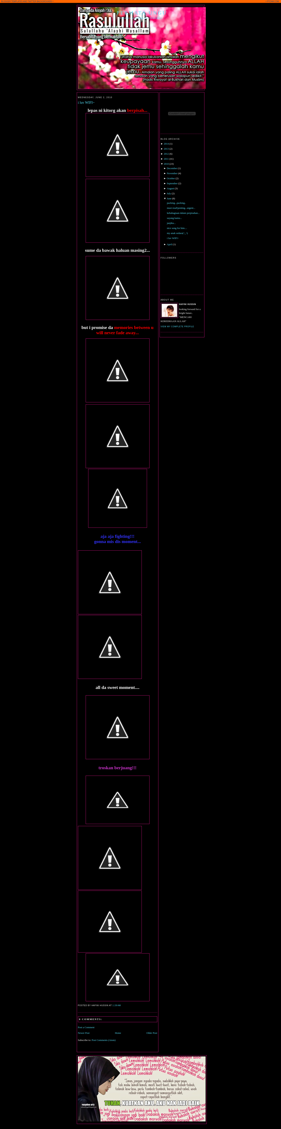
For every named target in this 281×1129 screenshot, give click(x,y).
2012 (166, 153)
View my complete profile (177, 327)
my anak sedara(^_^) (177, 233)
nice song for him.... (177, 228)
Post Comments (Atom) (104, 1040)
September (172, 183)
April (169, 244)
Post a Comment (86, 1027)
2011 (166, 158)
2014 (166, 143)
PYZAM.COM (273, 1)
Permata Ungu (142, 13)
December (172, 168)
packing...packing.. (176, 202)
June (169, 198)
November (172, 173)
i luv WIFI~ (86, 103)
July (169, 193)
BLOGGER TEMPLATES (12, 1)
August (170, 188)
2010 (166, 163)
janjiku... (171, 223)
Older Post (151, 1032)
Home (118, 1032)
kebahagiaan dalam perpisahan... (183, 213)
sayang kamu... (174, 218)
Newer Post (84, 1032)
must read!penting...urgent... (181, 207)
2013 (166, 148)
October (171, 178)
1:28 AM (117, 1005)
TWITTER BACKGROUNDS (40, 1)
